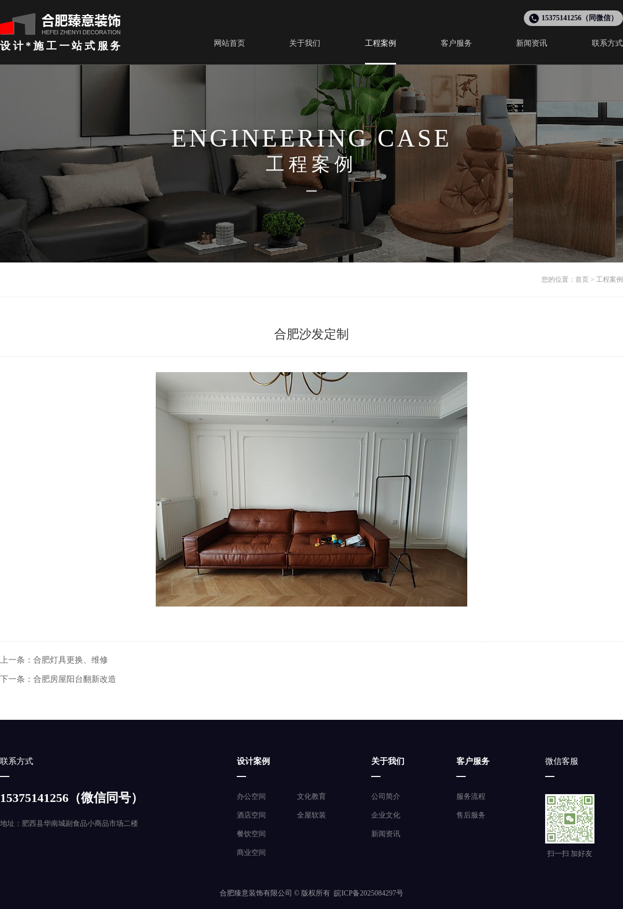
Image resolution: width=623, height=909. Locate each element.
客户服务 (473, 761)
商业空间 (251, 853)
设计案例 (253, 761)
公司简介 (385, 796)
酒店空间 (251, 815)
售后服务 (470, 815)
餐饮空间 (251, 834)
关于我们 (387, 761)
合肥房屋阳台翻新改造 (74, 679)
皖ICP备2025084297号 (368, 893)
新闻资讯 (385, 834)
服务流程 (470, 796)
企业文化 (385, 815)
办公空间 (251, 796)
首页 (582, 279)
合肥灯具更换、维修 (70, 659)
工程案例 (609, 279)
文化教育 (311, 796)
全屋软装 (311, 815)
